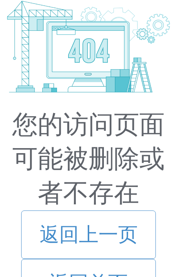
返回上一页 (89, 234)
